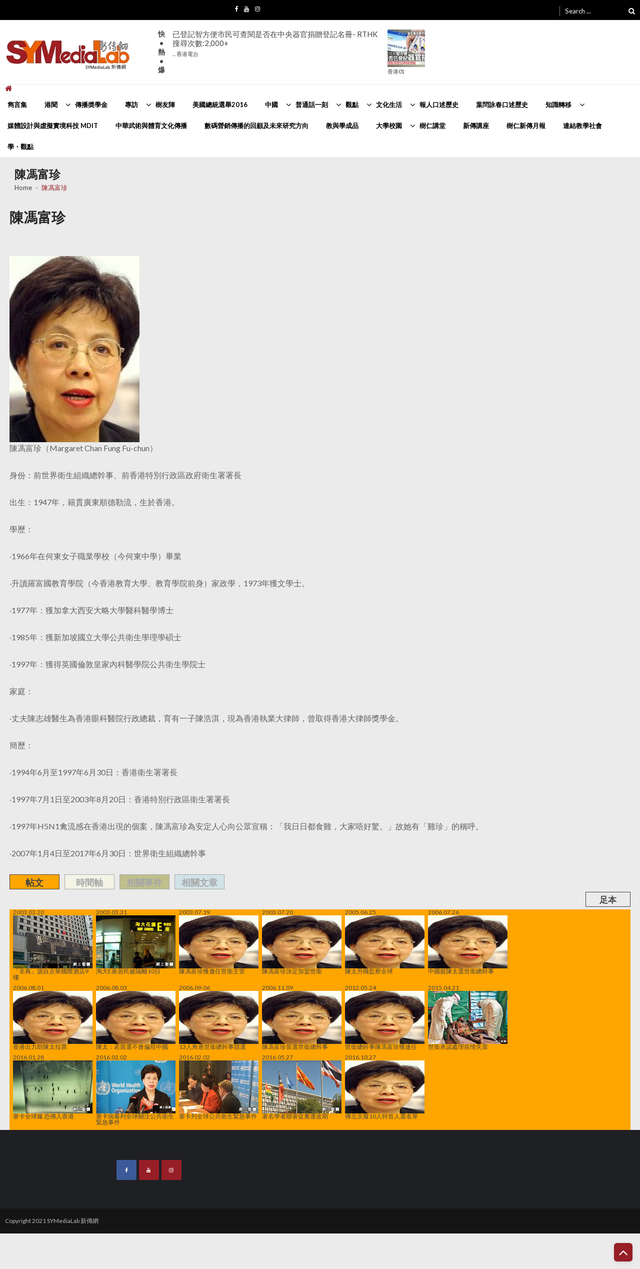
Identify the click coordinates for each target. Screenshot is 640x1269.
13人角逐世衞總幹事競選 (218, 1020)
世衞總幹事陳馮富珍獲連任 (384, 1020)
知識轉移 (559, 105)
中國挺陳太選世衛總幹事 (468, 944)
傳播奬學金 (91, 105)
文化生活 (389, 105)
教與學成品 (342, 126)
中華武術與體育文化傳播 (151, 126)
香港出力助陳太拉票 (52, 1020)
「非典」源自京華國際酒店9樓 (52, 947)
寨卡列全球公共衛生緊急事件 (218, 1089)
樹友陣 (165, 105)
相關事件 (144, 882)
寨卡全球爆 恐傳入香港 (52, 1089)
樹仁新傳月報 (526, 126)
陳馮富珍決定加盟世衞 (302, 944)
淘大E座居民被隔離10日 (136, 944)
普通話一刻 (312, 105)
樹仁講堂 (433, 126)
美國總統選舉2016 (220, 105)
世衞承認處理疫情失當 (468, 1020)
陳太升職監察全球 (384, 944)
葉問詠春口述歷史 (502, 105)
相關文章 (200, 882)
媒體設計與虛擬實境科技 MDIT (53, 126)
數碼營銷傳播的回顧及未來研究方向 (256, 126)
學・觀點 (21, 147)
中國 (271, 105)
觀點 (352, 105)
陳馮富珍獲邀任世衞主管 (218, 944)
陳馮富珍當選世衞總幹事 (302, 1020)
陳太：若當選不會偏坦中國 (136, 1020)
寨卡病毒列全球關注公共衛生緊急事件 (136, 1092)
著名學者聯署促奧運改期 (302, 1089)
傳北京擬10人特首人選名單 (384, 1089)
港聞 (51, 105)
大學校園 (389, 126)
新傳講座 (476, 126)
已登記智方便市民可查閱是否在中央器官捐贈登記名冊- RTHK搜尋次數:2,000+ (275, 43)
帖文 (35, 882)
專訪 (131, 105)
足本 (608, 899)
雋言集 (17, 105)
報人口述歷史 (439, 105)
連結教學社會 (582, 126)
